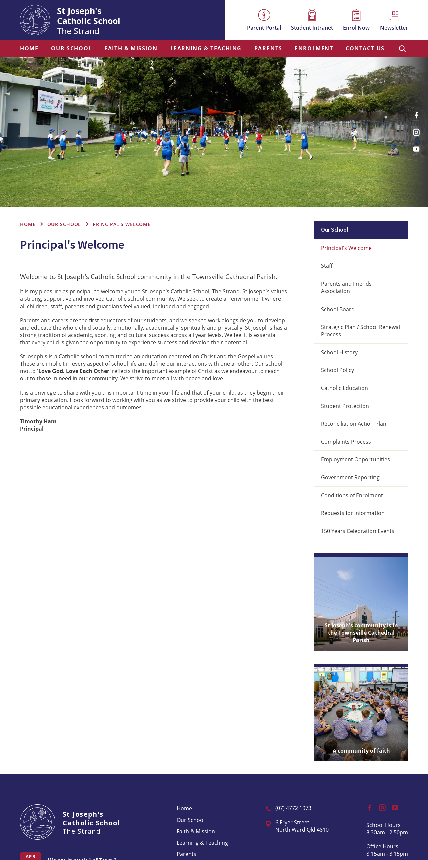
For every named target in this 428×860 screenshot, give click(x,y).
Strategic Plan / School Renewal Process (360, 330)
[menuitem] (29, 48)
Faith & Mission (130, 48)
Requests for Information (353, 513)
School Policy (337, 370)
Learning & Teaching (206, 48)
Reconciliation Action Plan (353, 423)
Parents (268, 48)
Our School (71, 48)
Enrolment (314, 48)
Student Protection (345, 406)
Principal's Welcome (346, 248)
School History (339, 352)
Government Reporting (350, 477)
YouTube (418, 146)
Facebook (419, 113)
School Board (338, 309)
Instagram (418, 130)
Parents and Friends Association (346, 287)
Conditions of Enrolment (352, 495)
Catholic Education (344, 388)
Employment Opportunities (355, 459)
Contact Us (365, 48)
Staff (327, 265)
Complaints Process (346, 441)
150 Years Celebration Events (357, 531)
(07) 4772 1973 (293, 808)
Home (29, 48)
